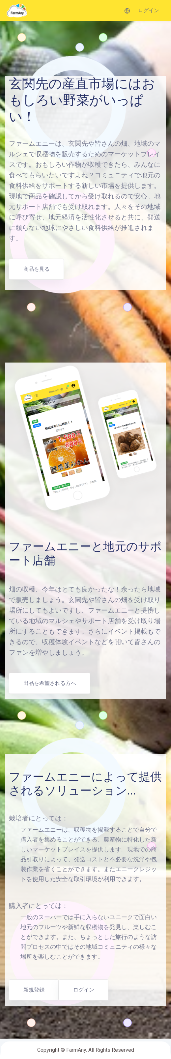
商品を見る (36, 269)
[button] (127, 10)
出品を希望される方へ (49, 683)
